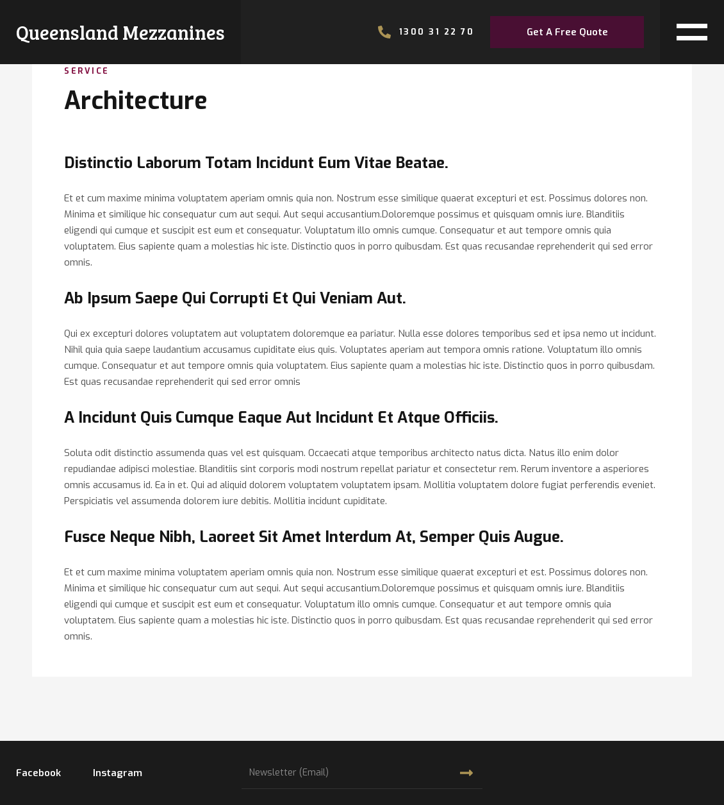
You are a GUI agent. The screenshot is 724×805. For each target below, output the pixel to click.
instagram (117, 773)
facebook (38, 773)
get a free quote (567, 32)
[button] (692, 32)
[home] (120, 32)
